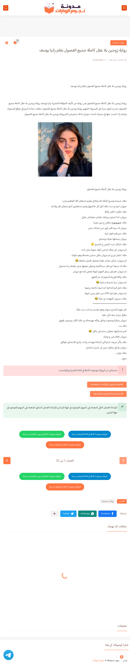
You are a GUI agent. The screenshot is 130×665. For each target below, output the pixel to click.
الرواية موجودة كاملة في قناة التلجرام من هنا (89, 434)
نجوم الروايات (98, 661)
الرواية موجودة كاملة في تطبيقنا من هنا (65, 445)
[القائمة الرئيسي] (124, 8)
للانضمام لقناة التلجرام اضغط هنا (108, 394)
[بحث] (5, 8)
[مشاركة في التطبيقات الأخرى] (54, 514)
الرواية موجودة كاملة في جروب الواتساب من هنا (42, 434)
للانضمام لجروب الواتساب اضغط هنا (107, 384)
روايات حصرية (118, 43)
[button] (107, 514)
